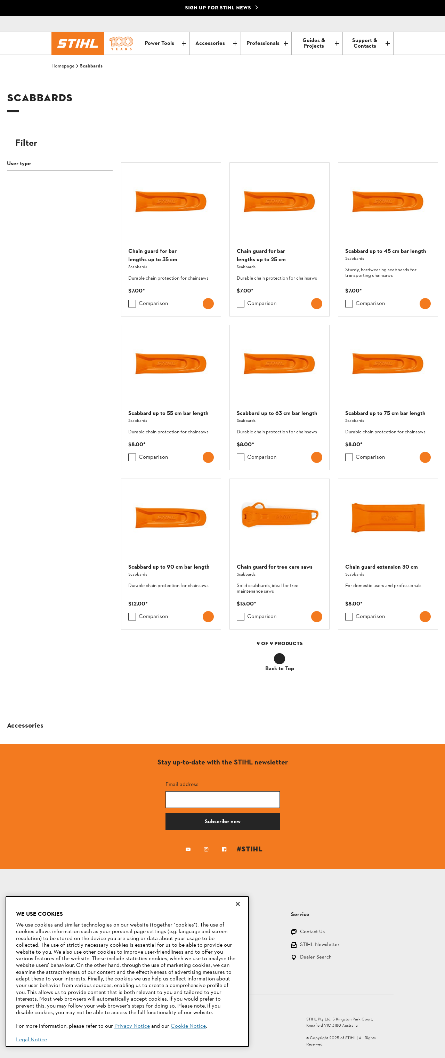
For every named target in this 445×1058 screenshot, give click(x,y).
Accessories (216, 43)
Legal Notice (31, 1040)
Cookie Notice (188, 1026)
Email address (182, 784)
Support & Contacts (371, 43)
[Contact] (358, 24)
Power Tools (165, 43)
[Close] (237, 904)
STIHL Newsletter (320, 945)
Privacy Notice (132, 1026)
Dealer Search (316, 958)
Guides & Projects (320, 43)
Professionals (267, 43)
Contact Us (312, 932)
